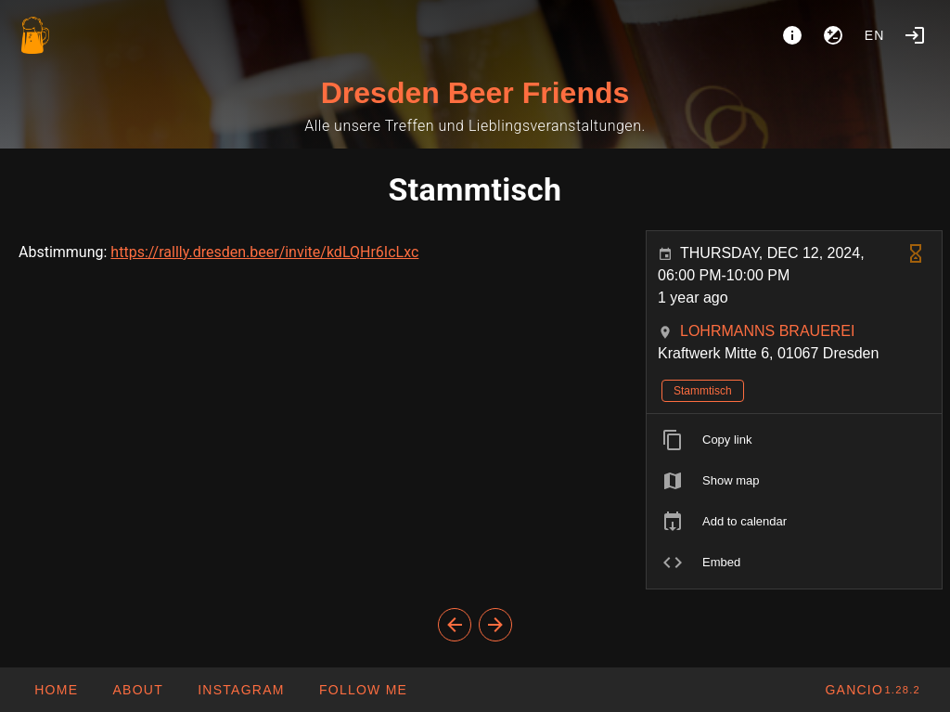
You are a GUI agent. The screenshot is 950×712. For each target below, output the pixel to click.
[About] (792, 35)
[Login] (914, 35)
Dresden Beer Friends (475, 93)
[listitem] (794, 440)
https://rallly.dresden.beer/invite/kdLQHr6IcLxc (264, 252)
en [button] (875, 35)
